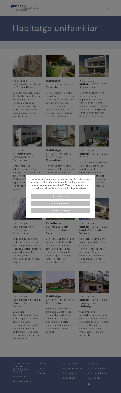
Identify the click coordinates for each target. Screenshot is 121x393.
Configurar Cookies (60, 210)
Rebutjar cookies (60, 203)
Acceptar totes (60, 196)
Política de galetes (76, 188)
